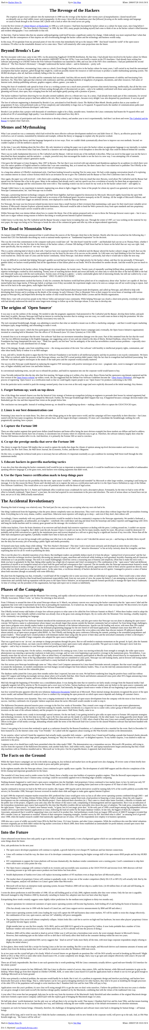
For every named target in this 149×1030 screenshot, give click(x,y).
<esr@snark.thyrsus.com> (27, 1028)
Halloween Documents (60, 692)
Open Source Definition (122, 377)
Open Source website (26, 377)
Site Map (77, 2)
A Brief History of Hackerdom (36, 26)
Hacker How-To (15, 2)
